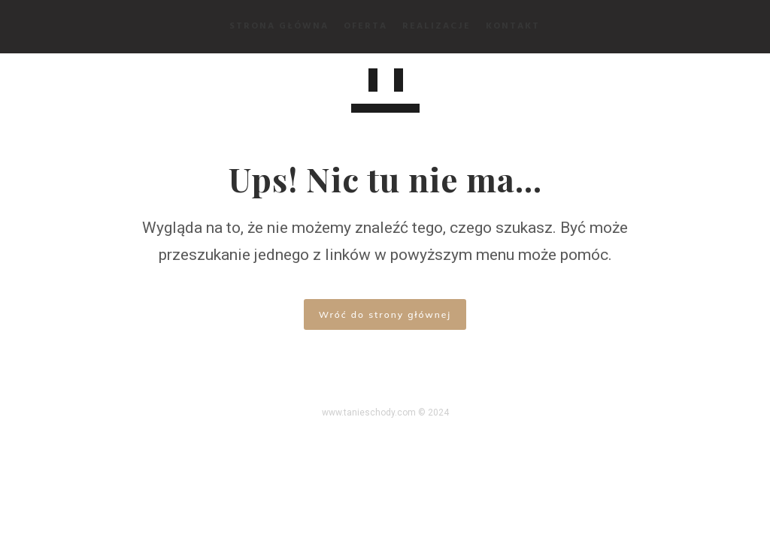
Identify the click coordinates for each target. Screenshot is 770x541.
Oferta (366, 26)
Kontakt (514, 26)
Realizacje (437, 26)
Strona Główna (279, 26)
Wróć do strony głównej (385, 314)
